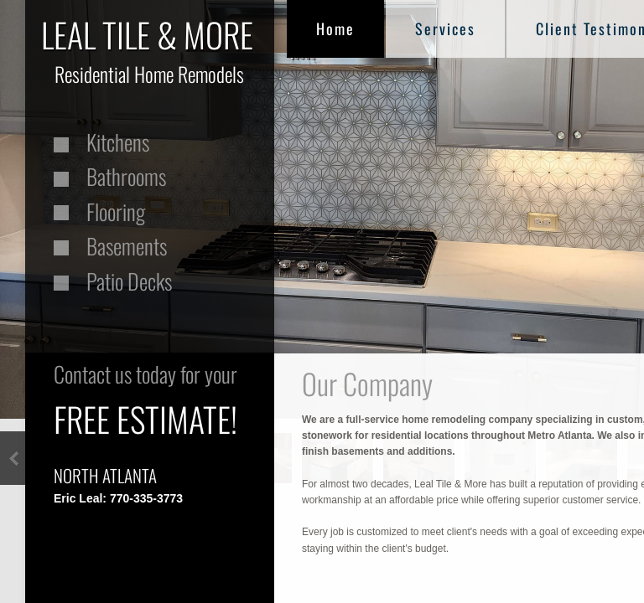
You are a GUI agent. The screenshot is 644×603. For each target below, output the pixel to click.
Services (445, 28)
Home (335, 28)
